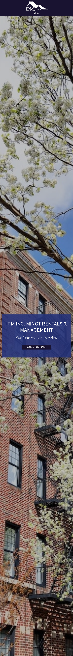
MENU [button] (36, 13)
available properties (37, 347)
